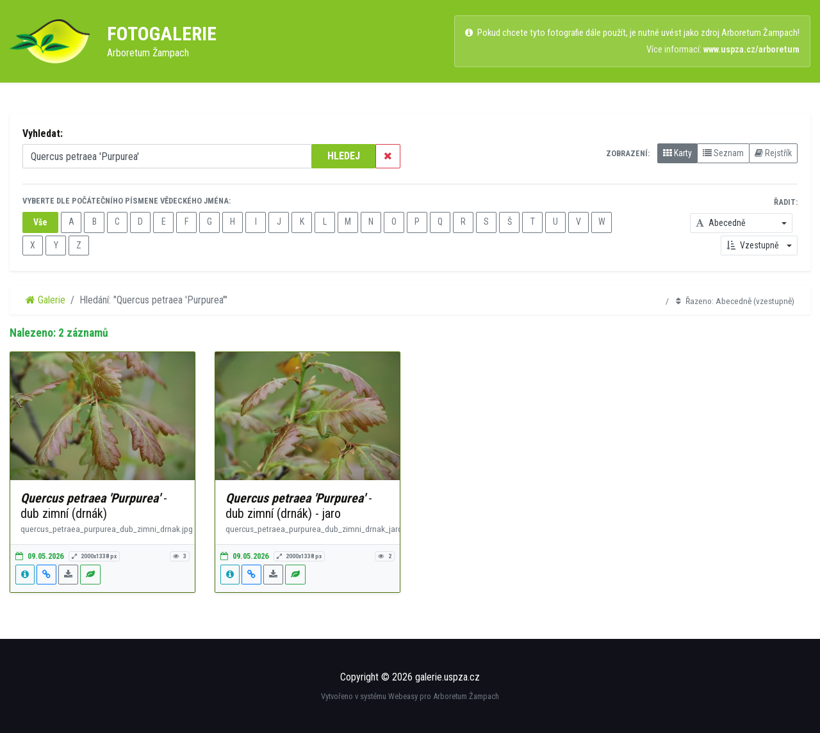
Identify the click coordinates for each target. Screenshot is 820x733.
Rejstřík (773, 153)
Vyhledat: (42, 133)
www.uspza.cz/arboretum (751, 49)
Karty (677, 153)
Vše (40, 222)
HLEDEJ (343, 156)
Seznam (723, 153)
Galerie (45, 300)
